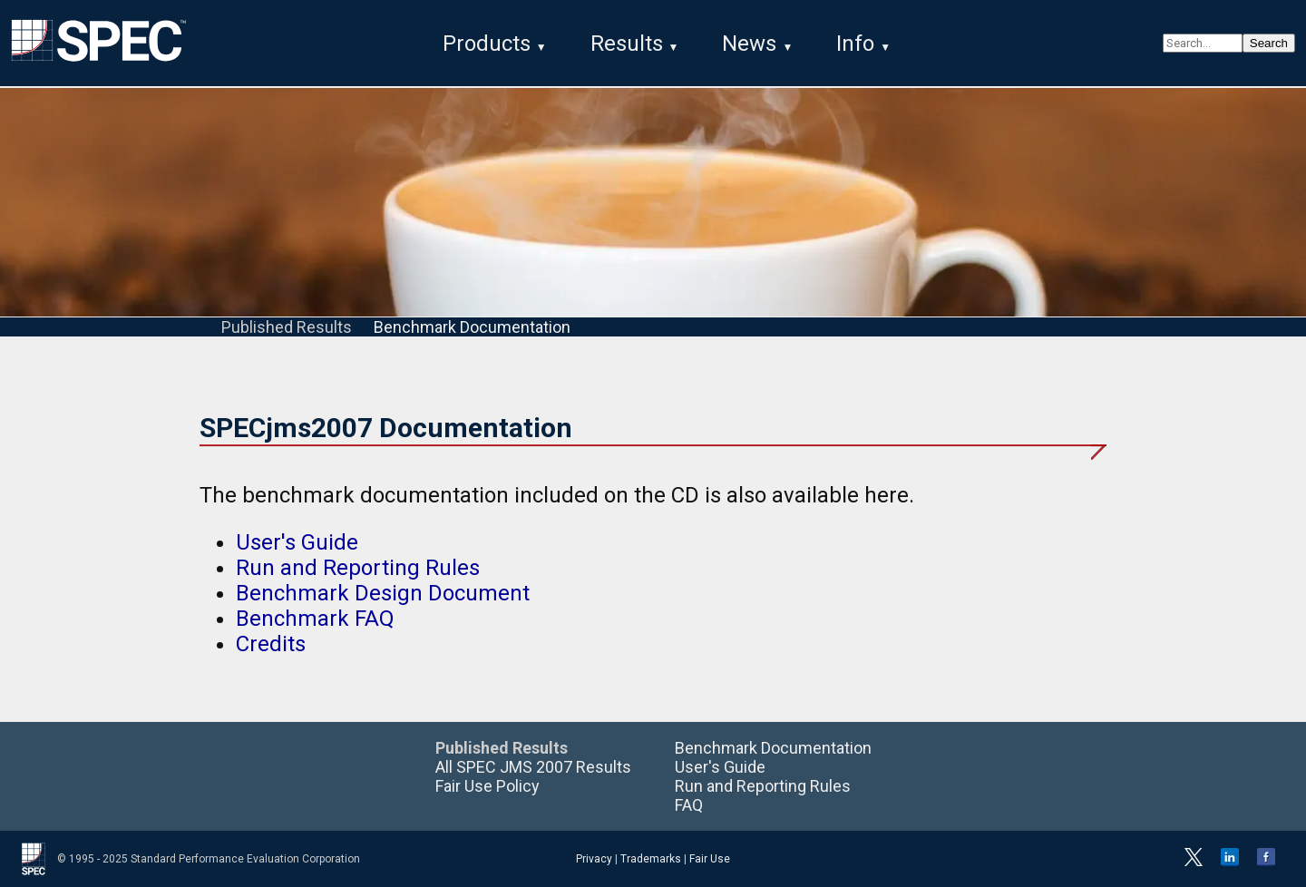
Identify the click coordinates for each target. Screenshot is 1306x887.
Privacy (594, 859)
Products (487, 43)
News (749, 43)
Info (855, 43)
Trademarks (650, 859)
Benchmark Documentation (472, 326)
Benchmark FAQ (315, 618)
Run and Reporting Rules (358, 567)
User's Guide (297, 542)
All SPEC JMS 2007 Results (533, 766)
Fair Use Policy (487, 785)
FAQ (689, 804)
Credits (271, 644)
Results (626, 43)
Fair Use (709, 859)
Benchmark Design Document (383, 593)
